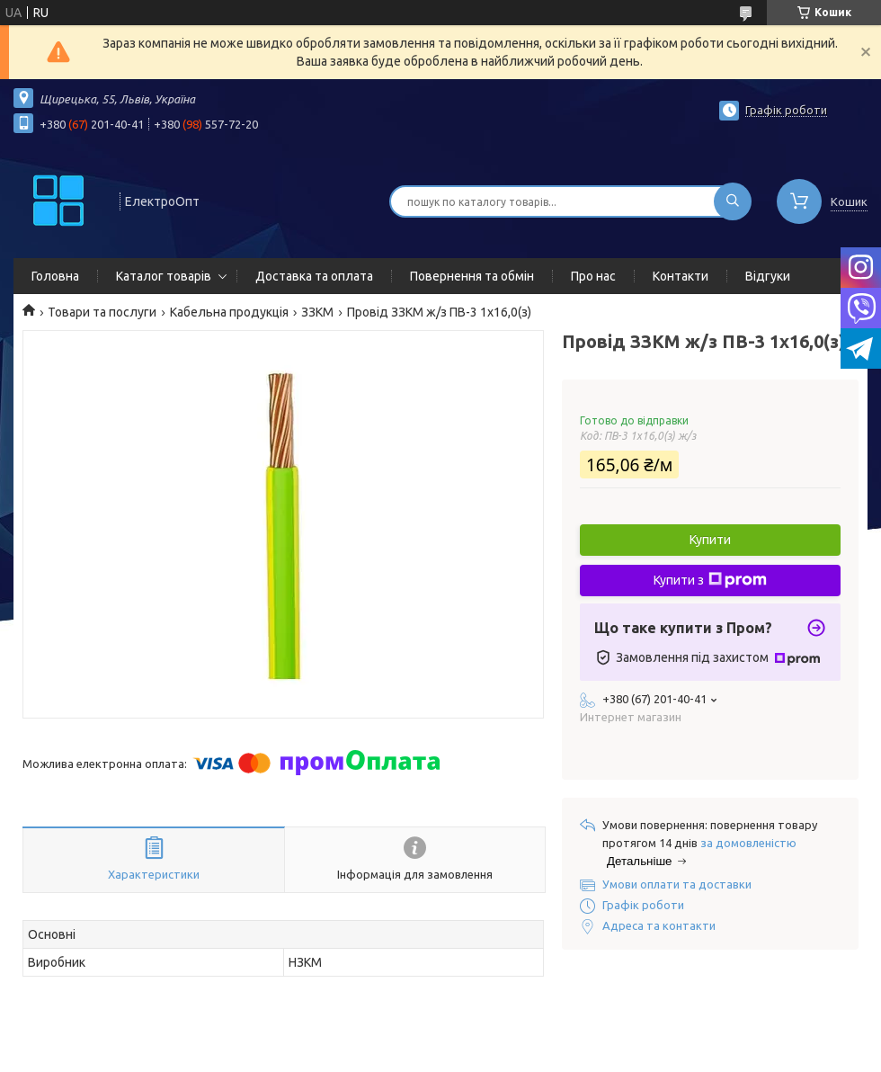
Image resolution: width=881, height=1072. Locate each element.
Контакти (680, 276)
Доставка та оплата (314, 276)
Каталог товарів (163, 276)
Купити (710, 539)
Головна (55, 276)
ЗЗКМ (317, 312)
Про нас (593, 276)
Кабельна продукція (229, 312)
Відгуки (767, 276)
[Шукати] (733, 201)
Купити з (710, 580)
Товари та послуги (102, 312)
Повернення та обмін (472, 276)
